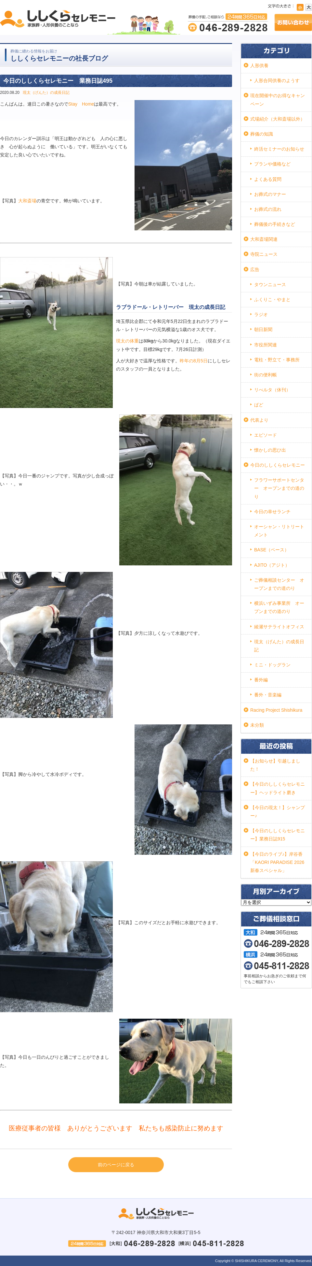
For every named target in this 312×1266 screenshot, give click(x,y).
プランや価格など (272, 164)
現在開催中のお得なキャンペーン (277, 99)
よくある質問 (267, 179)
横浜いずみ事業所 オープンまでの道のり (279, 607)
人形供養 (259, 65)
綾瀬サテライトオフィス (279, 626)
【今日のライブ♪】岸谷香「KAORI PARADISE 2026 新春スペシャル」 (277, 862)
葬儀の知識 (261, 134)
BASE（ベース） (271, 549)
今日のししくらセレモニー (277, 465)
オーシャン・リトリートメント (279, 530)
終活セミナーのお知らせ (279, 149)
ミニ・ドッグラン (272, 664)
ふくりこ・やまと (272, 299)
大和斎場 (27, 200)
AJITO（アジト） (272, 565)
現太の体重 (127, 340)
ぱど (258, 404)
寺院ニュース (264, 254)
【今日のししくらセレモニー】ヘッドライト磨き (277, 788)
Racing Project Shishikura (276, 710)
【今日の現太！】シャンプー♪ (277, 811)
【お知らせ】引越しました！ (275, 765)
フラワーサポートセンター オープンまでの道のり (279, 488)
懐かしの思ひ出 (270, 450)
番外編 (261, 679)
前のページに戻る (116, 1164)
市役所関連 (265, 344)
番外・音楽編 (267, 694)
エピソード (265, 435)
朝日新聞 (263, 329)
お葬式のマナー (270, 194)
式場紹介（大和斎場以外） (277, 119)
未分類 (257, 725)
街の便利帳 (265, 374)
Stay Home (81, 104)
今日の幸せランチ (272, 511)
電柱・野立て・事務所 (277, 359)
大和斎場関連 (264, 239)
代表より (259, 420)
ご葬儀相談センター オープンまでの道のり (279, 584)
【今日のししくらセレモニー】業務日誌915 (277, 834)
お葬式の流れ (267, 209)
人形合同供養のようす (277, 80)
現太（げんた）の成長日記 (46, 92)
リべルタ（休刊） (272, 389)
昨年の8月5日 (194, 360)
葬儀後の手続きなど (274, 224)
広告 (254, 269)
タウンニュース (270, 284)
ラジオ (261, 314)
